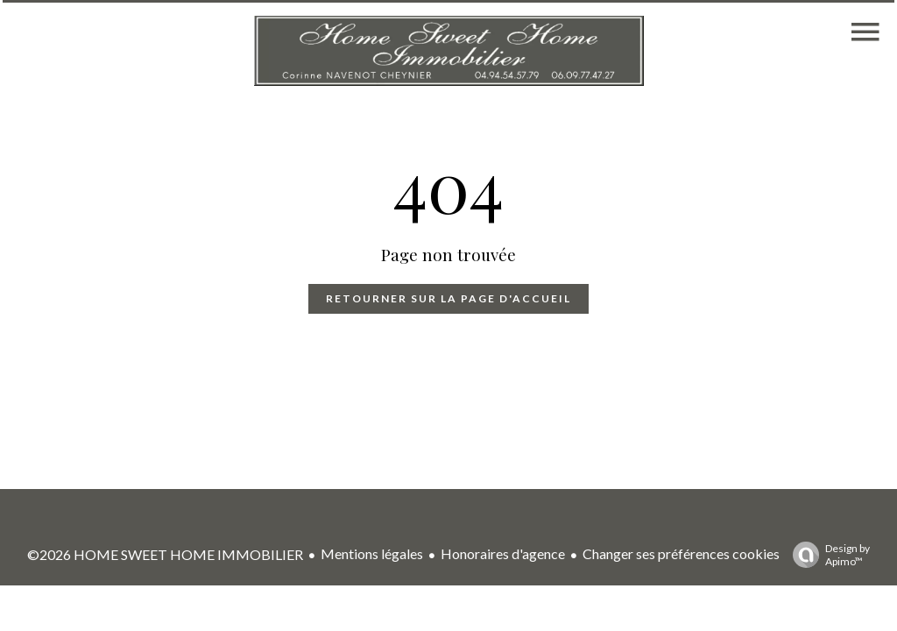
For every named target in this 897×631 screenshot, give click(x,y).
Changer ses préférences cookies (681, 553)
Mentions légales (372, 553)
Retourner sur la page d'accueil (448, 298)
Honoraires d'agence (503, 553)
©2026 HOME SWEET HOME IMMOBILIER (165, 554)
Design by (827, 555)
